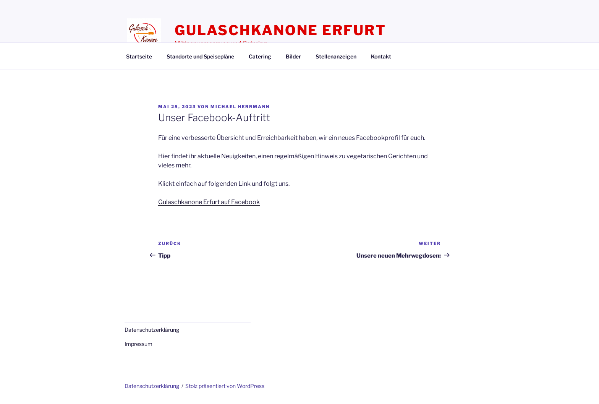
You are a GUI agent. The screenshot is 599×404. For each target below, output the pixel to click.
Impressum (138, 344)
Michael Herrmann (240, 106)
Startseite (139, 56)
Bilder (293, 56)
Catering (260, 56)
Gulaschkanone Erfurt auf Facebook (209, 202)
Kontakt (381, 56)
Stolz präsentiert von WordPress (224, 386)
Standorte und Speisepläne (200, 56)
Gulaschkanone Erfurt (280, 30)
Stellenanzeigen (336, 56)
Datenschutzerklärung (152, 329)
